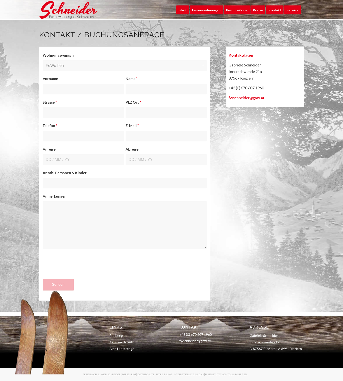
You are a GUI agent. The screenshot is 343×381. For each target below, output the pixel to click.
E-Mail (132, 126)
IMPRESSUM (129, 374)
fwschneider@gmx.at (246, 97)
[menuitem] (182, 10)
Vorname (50, 79)
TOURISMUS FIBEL (238, 374)
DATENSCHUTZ (145, 374)
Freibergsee (118, 335)
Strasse (50, 102)
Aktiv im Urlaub (121, 342)
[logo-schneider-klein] (68, 10)
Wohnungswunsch (58, 55)
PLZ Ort (133, 102)
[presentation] (76, 268)
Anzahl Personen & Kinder (65, 173)
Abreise (132, 149)
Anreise (49, 149)
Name (132, 79)
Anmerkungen (54, 196)
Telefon (50, 126)
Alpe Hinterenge (121, 348)
